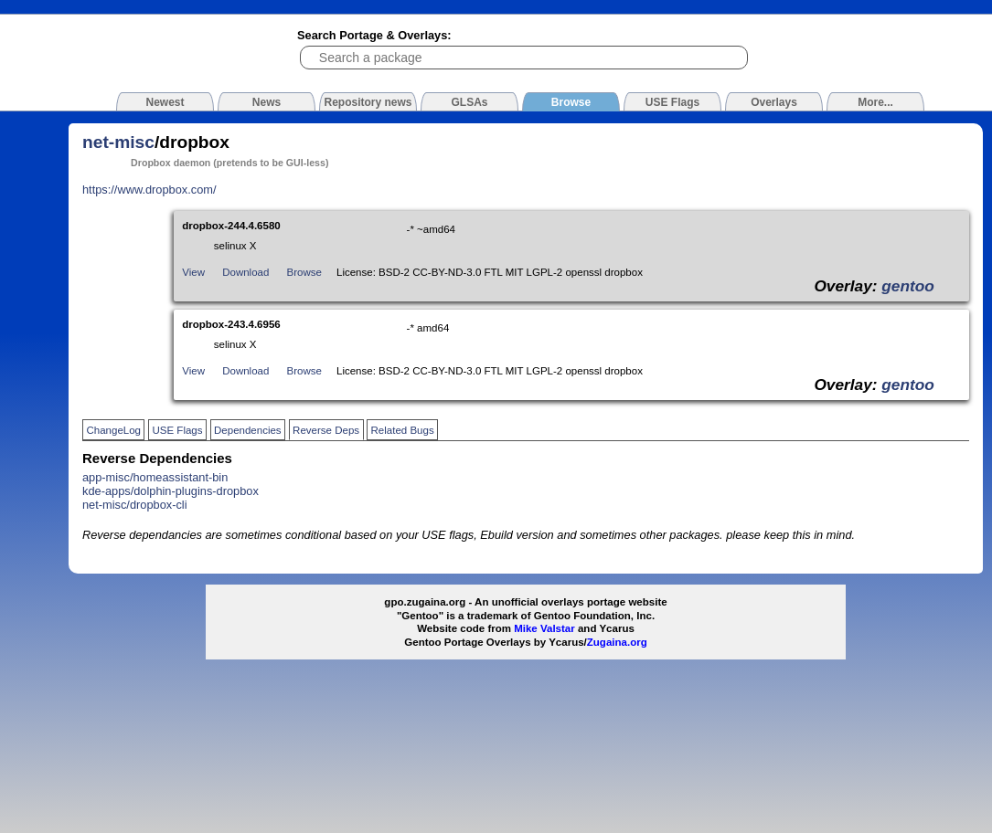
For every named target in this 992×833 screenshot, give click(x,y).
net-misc (118, 142)
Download (245, 272)
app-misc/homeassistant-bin (155, 477)
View (193, 272)
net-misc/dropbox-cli (134, 504)
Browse (304, 272)
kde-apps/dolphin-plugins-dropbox (170, 491)
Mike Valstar (544, 628)
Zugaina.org (617, 642)
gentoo (907, 286)
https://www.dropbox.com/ (149, 189)
